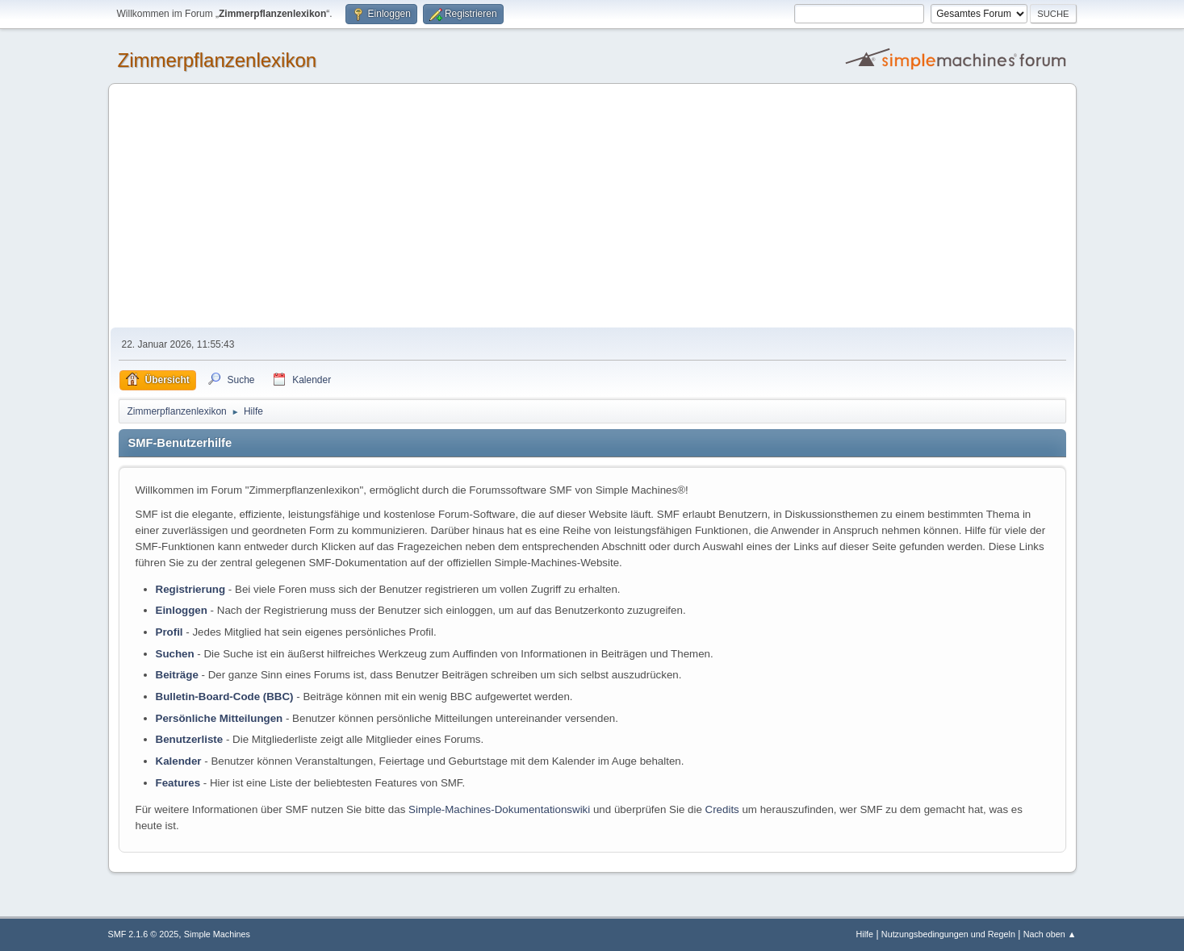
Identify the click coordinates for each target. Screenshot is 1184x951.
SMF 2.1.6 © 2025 (143, 934)
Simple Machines (217, 934)
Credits (722, 809)
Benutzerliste (190, 739)
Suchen (175, 654)
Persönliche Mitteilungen (219, 718)
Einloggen (181, 610)
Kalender (179, 761)
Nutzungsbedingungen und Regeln (948, 934)
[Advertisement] (592, 206)
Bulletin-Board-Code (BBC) (225, 696)
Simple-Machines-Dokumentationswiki (499, 809)
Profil (169, 632)
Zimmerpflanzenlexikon (217, 60)
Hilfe (864, 934)
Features (178, 783)
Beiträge (177, 675)
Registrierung (191, 589)
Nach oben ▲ (1050, 934)
